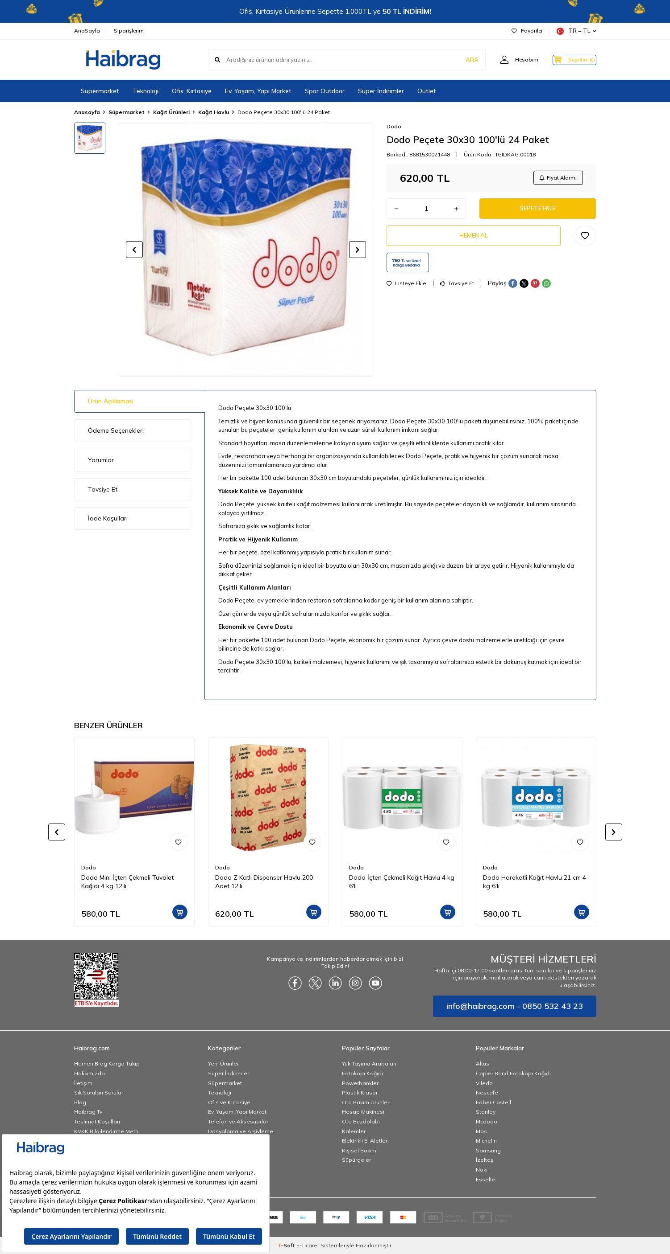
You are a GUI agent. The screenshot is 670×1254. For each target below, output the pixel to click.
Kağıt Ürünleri (171, 112)
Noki (481, 1169)
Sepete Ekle (538, 211)
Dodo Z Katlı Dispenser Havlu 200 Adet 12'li (264, 881)
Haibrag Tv (88, 1111)
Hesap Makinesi (363, 1111)
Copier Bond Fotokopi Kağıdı (513, 1073)
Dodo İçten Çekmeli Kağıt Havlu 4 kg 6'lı (401, 881)
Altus (482, 1063)
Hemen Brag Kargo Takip (107, 1063)
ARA (456, 60)
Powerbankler (360, 1083)
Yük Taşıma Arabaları (369, 1063)
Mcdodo (486, 1121)
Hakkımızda (89, 1073)
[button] (134, 249)
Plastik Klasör (360, 1092)
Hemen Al (473, 240)
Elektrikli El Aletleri (365, 1140)
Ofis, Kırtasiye (192, 91)
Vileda (484, 1083)
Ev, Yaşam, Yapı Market (258, 91)
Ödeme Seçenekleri (116, 430)
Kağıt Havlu (213, 112)
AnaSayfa (87, 30)
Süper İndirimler (381, 91)
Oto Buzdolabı (361, 1121)
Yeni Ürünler (223, 1063)
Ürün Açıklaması (110, 401)
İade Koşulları (108, 518)
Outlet (426, 91)
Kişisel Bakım (359, 1150)
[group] (246, 249)
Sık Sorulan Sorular (98, 1092)
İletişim (83, 1083)
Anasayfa (87, 112)
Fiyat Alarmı (556, 178)
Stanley (485, 1111)
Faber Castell (493, 1102)
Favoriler (527, 30)
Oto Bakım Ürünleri (366, 1102)
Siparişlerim (129, 30)
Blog (80, 1102)
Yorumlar (101, 460)
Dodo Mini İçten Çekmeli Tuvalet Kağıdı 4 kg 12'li (127, 881)
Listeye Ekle (406, 288)
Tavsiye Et (457, 288)
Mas (481, 1131)
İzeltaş (484, 1159)
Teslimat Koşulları (97, 1121)
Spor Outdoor (325, 91)
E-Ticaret (307, 1245)
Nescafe (487, 1092)
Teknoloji (145, 91)
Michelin (486, 1140)
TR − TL (576, 31)
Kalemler (354, 1131)
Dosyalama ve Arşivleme (240, 1131)
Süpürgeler (356, 1159)
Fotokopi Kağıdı (362, 1073)
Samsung (488, 1150)
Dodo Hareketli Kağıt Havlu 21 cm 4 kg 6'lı (534, 881)
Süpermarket (100, 91)
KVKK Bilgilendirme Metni (107, 1131)
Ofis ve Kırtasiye (229, 1102)
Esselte (485, 1179)
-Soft (286, 1245)
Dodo (394, 126)
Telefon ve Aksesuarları (239, 1121)
